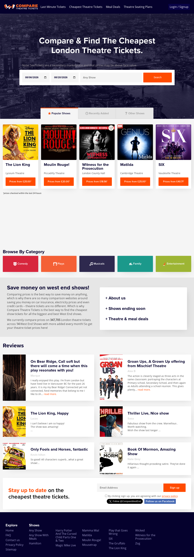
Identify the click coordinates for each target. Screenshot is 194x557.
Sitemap (11, 549)
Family (135, 264)
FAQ (8, 535)
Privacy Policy (14, 545)
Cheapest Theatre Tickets (85, 6)
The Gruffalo (117, 543)
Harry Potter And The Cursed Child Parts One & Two (66, 535)
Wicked (140, 530)
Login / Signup (179, 7)
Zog (137, 543)
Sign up (174, 487)
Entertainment (173, 264)
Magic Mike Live (66, 545)
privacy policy (170, 496)
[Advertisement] (97, 219)
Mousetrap (89, 545)
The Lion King (117, 548)
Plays (58, 264)
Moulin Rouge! (91, 540)
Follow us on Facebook (160, 501)
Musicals (97, 264)
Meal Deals (113, 6)
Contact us (13, 540)
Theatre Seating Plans (138, 6)
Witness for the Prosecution (145, 536)
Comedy (20, 264)
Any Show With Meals (39, 536)
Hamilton (35, 543)
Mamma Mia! (90, 530)
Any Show (35, 530)
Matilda (87, 535)
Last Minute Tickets (53, 6)
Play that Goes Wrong (118, 532)
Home (10, 530)
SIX (111, 539)
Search (158, 77)
